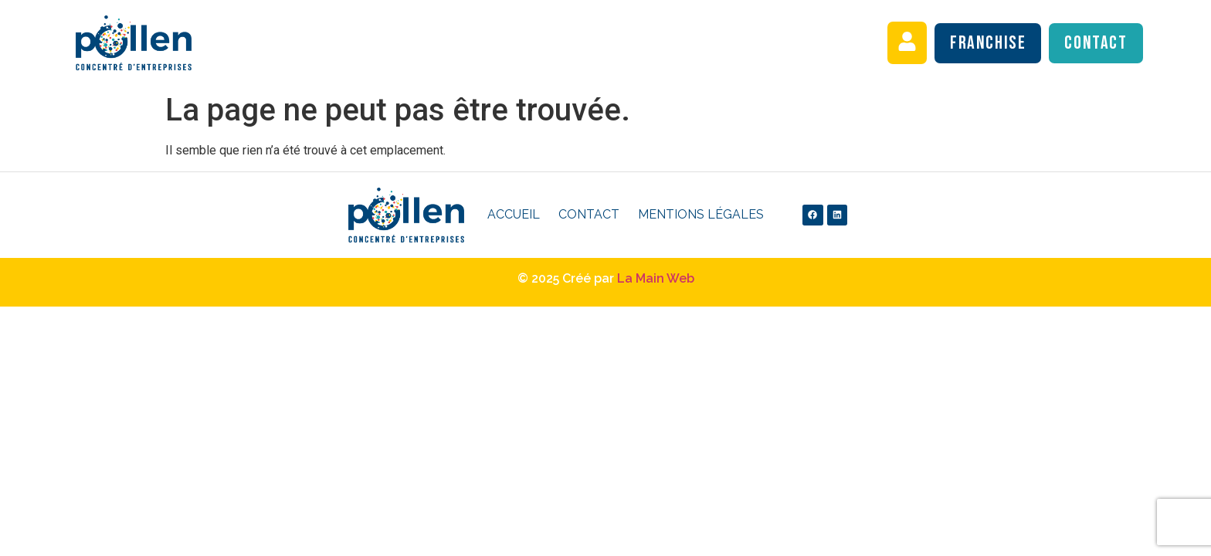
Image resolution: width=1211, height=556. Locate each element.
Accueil (513, 214)
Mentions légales (701, 214)
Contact (588, 214)
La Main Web (655, 278)
